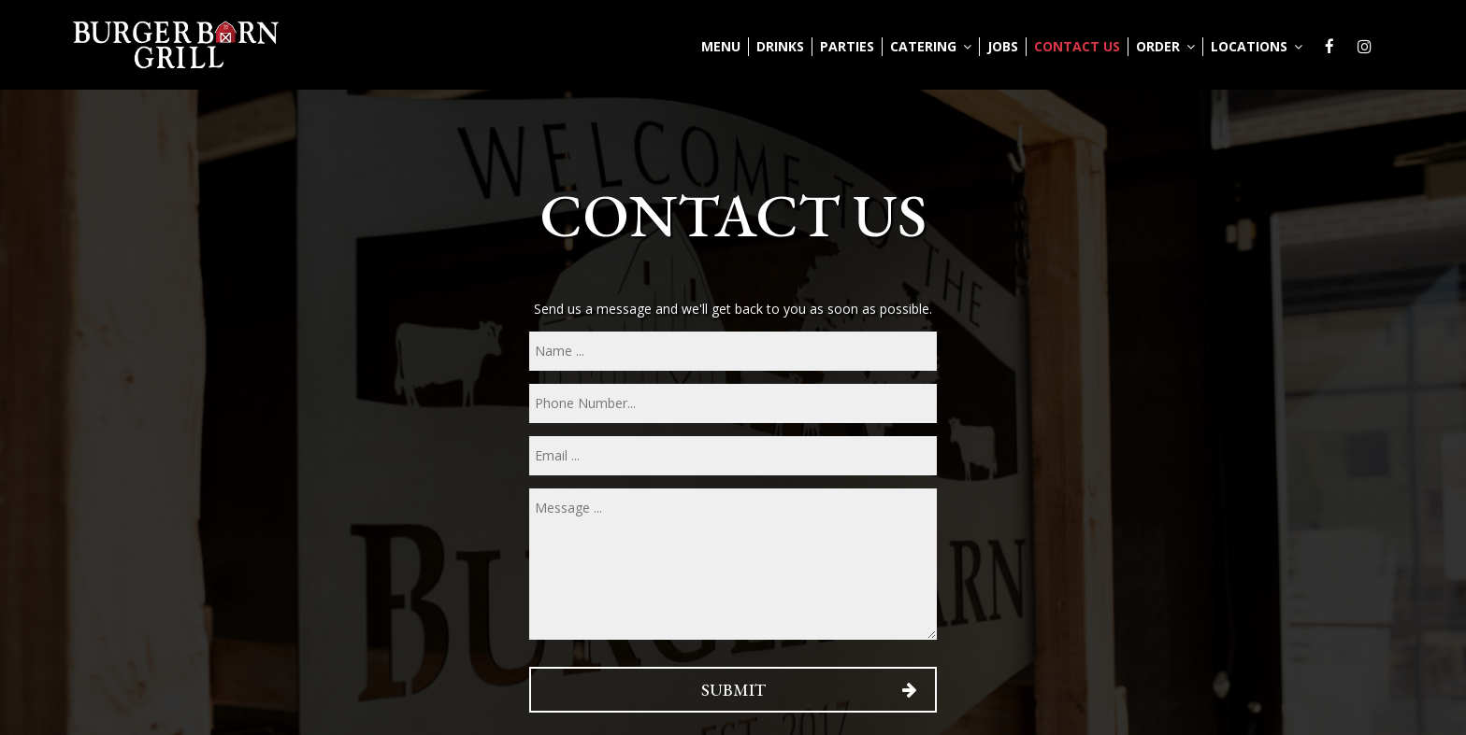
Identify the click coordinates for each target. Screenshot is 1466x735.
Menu (720, 46)
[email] (733, 455)
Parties (847, 46)
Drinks (780, 46)
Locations (1256, 46)
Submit (732, 689)
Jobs (1002, 46)
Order (1165, 46)
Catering (930, 46)
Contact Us (1077, 46)
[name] (733, 351)
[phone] (733, 403)
